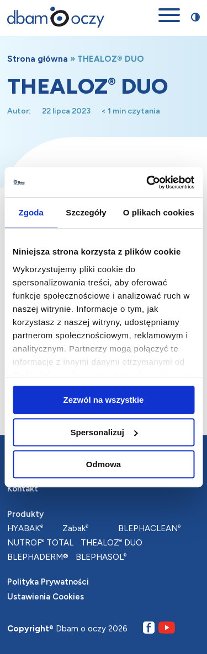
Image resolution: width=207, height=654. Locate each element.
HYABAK (25, 528)
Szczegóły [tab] (86, 212)
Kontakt (22, 489)
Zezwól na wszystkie (103, 399)
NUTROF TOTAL (40, 543)
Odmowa (103, 464)
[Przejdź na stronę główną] (55, 17)
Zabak (75, 528)
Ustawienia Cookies (45, 597)
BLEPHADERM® (37, 557)
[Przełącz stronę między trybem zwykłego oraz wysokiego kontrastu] (195, 17)
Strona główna (37, 59)
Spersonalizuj (103, 432)
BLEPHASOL (101, 557)
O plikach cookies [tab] (158, 212)
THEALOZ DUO (111, 543)
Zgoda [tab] (31, 212)
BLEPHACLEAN (149, 528)
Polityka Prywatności (48, 582)
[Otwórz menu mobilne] (169, 17)
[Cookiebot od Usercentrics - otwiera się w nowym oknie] (147, 182)
